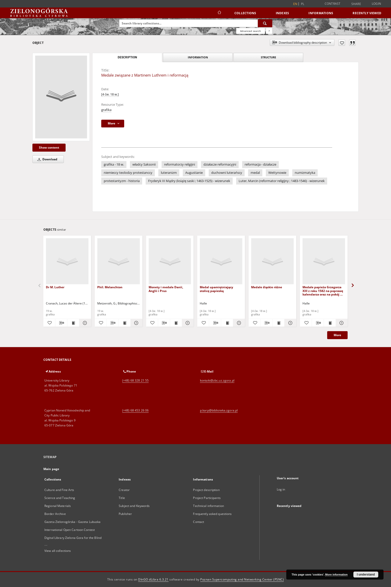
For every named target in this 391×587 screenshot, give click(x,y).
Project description (206, 490)
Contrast (333, 3)
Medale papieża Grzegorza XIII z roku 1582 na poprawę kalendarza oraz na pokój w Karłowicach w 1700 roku (322, 290)
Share (356, 4)
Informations (320, 13)
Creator (124, 490)
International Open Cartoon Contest (69, 530)
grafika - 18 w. (114, 164)
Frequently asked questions (212, 514)
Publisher (125, 514)
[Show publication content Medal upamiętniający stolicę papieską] (227, 323)
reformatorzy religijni (179, 164)
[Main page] (219, 12)
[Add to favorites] (341, 42)
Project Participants (206, 498)
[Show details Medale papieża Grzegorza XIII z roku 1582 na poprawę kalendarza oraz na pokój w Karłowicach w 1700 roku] (341, 323)
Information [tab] (198, 57)
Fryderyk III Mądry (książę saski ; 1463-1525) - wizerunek (189, 181)
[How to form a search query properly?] (269, 31)
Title (122, 498)
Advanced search (250, 31)
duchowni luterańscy (226, 173)
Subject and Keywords (134, 506)
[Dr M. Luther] (67, 261)
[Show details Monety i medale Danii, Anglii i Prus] (187, 323)
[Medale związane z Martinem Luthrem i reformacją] (61, 97)
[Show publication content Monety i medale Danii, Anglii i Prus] (176, 323)
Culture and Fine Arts (59, 490)
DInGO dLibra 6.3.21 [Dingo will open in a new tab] (153, 579)
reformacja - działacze (260, 164)
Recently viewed (367, 13)
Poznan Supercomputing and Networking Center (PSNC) (242, 579)
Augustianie (194, 173)
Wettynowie (277, 173)
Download (46, 159)
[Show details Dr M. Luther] (84, 323)
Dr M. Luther (55, 287)
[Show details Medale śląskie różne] (289, 323)
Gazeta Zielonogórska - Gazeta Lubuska (72, 522)
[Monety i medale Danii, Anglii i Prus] (170, 261)
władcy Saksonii (144, 164)
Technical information (208, 506)
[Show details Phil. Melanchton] (136, 323)
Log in (281, 489)
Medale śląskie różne (266, 287)
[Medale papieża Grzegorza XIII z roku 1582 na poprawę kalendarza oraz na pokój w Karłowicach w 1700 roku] (324, 261)
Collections (245, 13)
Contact (198, 522)
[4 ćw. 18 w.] (110, 94)
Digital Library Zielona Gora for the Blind (72, 538)
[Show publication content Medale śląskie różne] (278, 323)
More (337, 335)
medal (255, 173)
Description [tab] (127, 57)
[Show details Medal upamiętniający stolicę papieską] (238, 323)
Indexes (282, 13)
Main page (51, 469)
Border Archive (55, 514)
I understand (366, 574)
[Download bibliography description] (61, 323)
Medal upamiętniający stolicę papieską (216, 289)
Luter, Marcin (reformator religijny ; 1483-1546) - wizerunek (282, 181)
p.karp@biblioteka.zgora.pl (219, 410)
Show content (49, 147)
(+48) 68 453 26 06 (135, 410)
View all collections (57, 551)
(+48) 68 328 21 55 (135, 380)
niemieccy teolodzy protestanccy (128, 173)
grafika (106, 110)
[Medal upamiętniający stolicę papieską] (221, 261)
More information (336, 574)
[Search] (265, 23)
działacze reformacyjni (219, 164)
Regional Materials (57, 506)
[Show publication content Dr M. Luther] (73, 323)
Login (376, 3)
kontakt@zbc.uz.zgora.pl (217, 380)
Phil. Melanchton (109, 287)
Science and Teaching (59, 498)
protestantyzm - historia (122, 181)
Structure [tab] (268, 57)
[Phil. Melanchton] (119, 261)
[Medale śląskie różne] (272, 261)
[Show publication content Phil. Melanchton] (124, 323)
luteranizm (169, 173)
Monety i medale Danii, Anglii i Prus (166, 289)
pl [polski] (302, 3)
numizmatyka (305, 173)
